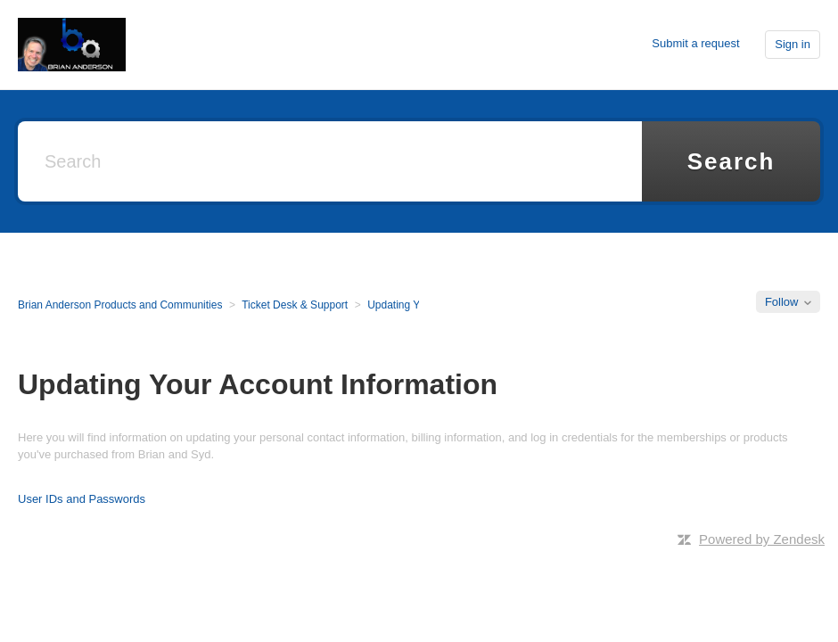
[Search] (330, 161)
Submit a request (695, 43)
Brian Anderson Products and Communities (120, 305)
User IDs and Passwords (81, 499)
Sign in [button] (792, 44)
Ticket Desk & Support (295, 305)
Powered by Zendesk (762, 539)
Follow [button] (782, 302)
